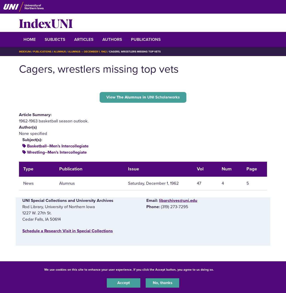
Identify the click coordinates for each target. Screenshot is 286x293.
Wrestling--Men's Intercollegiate (57, 153)
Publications (146, 39)
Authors (112, 39)
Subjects (55, 39)
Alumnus (61, 51)
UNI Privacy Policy (229, 269)
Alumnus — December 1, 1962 (90, 51)
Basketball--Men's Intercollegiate (57, 146)
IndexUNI (46, 22)
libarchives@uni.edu (178, 201)
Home (29, 39)
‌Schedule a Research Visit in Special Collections (67, 231)
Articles (83, 39)
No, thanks (162, 282)
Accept (123, 282)
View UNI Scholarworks (143, 97)
